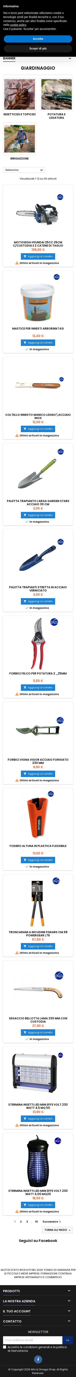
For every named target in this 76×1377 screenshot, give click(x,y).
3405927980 (60, 3)
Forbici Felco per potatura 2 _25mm (38, 673)
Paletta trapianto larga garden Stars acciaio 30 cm (38, 502)
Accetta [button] (38, 1359)
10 (36, 1222)
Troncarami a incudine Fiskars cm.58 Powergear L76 (38, 933)
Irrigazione (19, 159)
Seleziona (24, 170)
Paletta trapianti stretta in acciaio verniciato (38, 588)
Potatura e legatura (56, 116)
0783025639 (26, 3)
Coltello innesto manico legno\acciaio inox (38, 416)
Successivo (52, 1222)
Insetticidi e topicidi (19, 114)
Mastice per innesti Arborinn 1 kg (38, 329)
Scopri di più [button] (38, 1368)
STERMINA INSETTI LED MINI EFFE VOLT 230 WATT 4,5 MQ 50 (38, 1106)
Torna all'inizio (58, 1230)
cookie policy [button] (18, 1345)
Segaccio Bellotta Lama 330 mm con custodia (38, 1020)
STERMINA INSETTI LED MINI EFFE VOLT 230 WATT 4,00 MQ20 (38, 1192)
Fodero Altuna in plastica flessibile (38, 846)
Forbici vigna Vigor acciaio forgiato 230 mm (38, 761)
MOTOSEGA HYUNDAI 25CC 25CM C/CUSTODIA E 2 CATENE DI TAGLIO (38, 244)
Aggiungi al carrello (38, 256)
